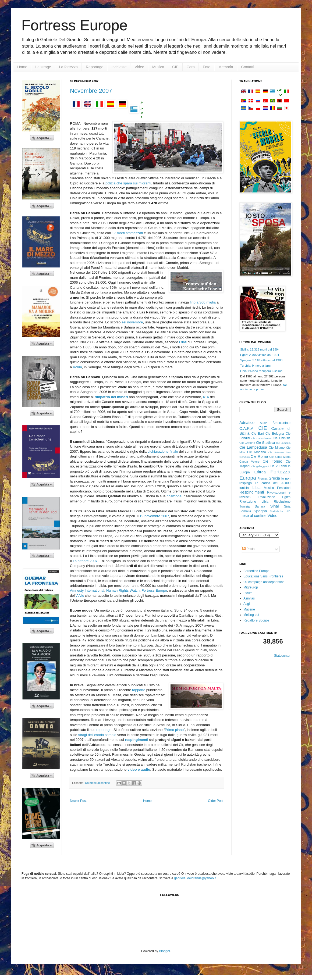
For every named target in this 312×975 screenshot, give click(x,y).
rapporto (139, 690)
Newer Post (78, 801)
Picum (247, 593)
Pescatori (283, 488)
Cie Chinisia (281, 438)
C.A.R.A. (246, 428)
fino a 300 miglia (203, 302)
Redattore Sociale (256, 620)
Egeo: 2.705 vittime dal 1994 (259, 354)
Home (22, 67)
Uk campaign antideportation (264, 582)
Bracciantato (281, 423)
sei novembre (132, 322)
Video (139, 67)
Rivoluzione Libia (253, 501)
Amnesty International (87, 590)
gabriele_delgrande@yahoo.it (195, 878)
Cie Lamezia (283, 442)
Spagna (260, 511)
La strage (43, 67)
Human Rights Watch (123, 590)
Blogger (164, 951)
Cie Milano (277, 447)
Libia (257, 487)
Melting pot (251, 615)
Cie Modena (256, 452)
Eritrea (260, 472)
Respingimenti (251, 492)
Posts (248, 549)
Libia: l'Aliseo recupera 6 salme (261, 371)
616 (206, 397)
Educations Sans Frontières (263, 576)
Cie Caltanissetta (261, 438)
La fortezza (68, 67)
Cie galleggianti (260, 466)
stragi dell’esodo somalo (97, 735)
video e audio (138, 769)
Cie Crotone (247, 442)
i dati (182, 342)
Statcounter (282, 656)
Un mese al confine (97, 782)
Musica (158, 67)
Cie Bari (257, 433)
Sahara (260, 506)
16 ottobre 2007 (85, 561)
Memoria (225, 67)
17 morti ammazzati (128, 233)
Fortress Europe (74, 25)
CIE (175, 67)
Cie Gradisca (265, 443)
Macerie (249, 609)
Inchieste (118, 67)
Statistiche (276, 511)
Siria (287, 506)
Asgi (246, 604)
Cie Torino (272, 461)
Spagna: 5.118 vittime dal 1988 (261, 360)
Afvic (80, 596)
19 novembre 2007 (154, 516)
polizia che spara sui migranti (128, 183)
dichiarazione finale (163, 451)
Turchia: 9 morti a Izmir (255, 365)
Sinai (274, 506)
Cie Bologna (274, 433)
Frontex (263, 478)
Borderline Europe (256, 571)
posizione (174, 496)
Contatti (247, 67)
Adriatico (246, 422)
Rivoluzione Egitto (274, 497)
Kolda (77, 367)
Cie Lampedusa (253, 447)
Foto (206, 67)
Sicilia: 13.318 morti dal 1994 (259, 349)
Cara (191, 67)
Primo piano (174, 730)
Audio (263, 422)
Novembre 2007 (91, 90)
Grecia (274, 478)
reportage (103, 730)
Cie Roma (259, 456)
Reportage (94, 67)
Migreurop (250, 587)
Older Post (215, 801)
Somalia (245, 511)
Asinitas (249, 598)
